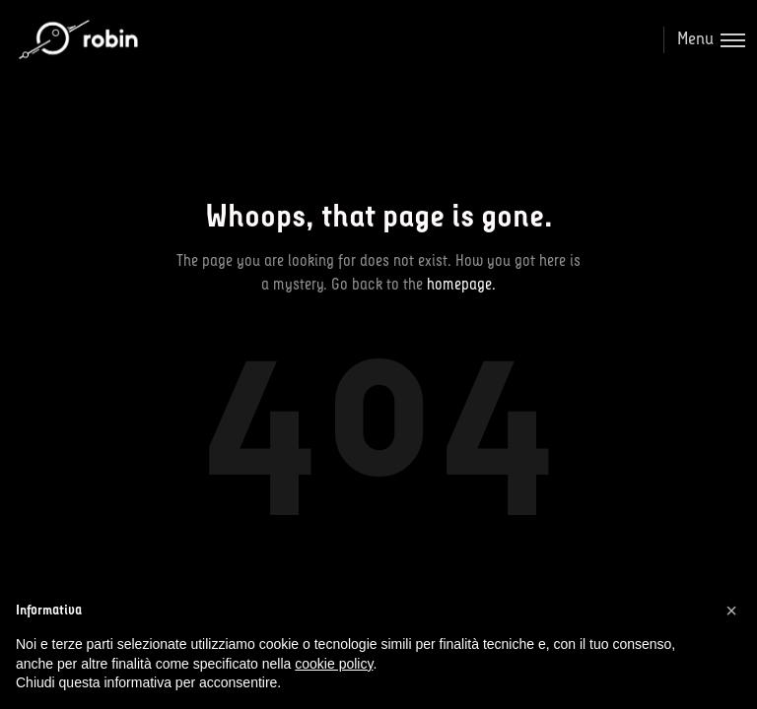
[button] (731, 610)
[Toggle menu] (704, 40)
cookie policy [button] (334, 664)
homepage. (461, 284)
